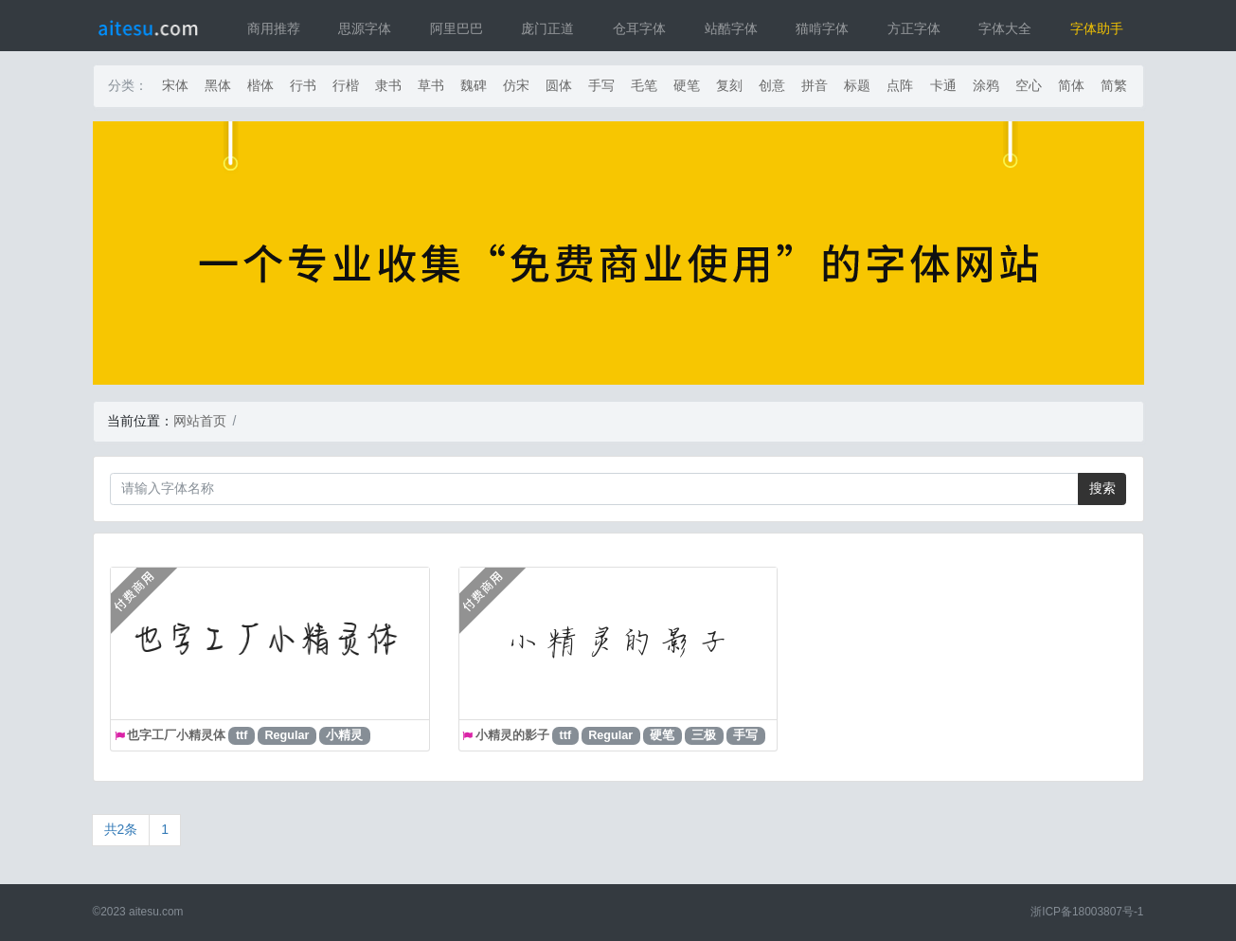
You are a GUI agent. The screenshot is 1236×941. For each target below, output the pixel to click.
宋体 (175, 85)
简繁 (1114, 85)
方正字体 (913, 28)
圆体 (559, 85)
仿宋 (516, 85)
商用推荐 (273, 28)
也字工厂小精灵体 (176, 735)
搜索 (1102, 488)
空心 (1028, 85)
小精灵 (344, 735)
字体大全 (1004, 28)
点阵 (900, 85)
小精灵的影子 (512, 735)
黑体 (218, 85)
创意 (772, 85)
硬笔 (686, 85)
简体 (1071, 85)
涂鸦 (986, 85)
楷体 (260, 85)
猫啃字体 (822, 28)
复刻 (729, 85)
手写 (601, 85)
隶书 (388, 85)
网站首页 (199, 420)
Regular (287, 735)
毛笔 (644, 85)
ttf (242, 735)
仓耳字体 (639, 28)
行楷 (345, 85)
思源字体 (364, 28)
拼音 (814, 85)
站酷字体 (731, 28)
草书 (431, 85)
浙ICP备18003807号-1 (1086, 911)
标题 (857, 85)
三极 (703, 735)
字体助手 (1096, 28)
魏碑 (473, 85)
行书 (303, 85)
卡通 (943, 85)
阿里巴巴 (456, 28)
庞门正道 (547, 28)
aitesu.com (156, 911)
